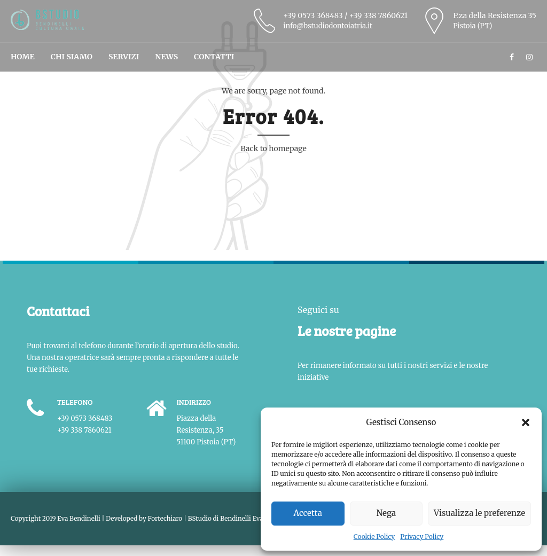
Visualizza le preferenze (479, 513)
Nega (386, 513)
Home (23, 56)
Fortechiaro (165, 518)
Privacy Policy (421, 536)
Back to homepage (273, 148)
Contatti (214, 56)
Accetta (308, 513)
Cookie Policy (374, 536)
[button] (525, 422)
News (166, 56)
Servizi (123, 56)
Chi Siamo (71, 56)
